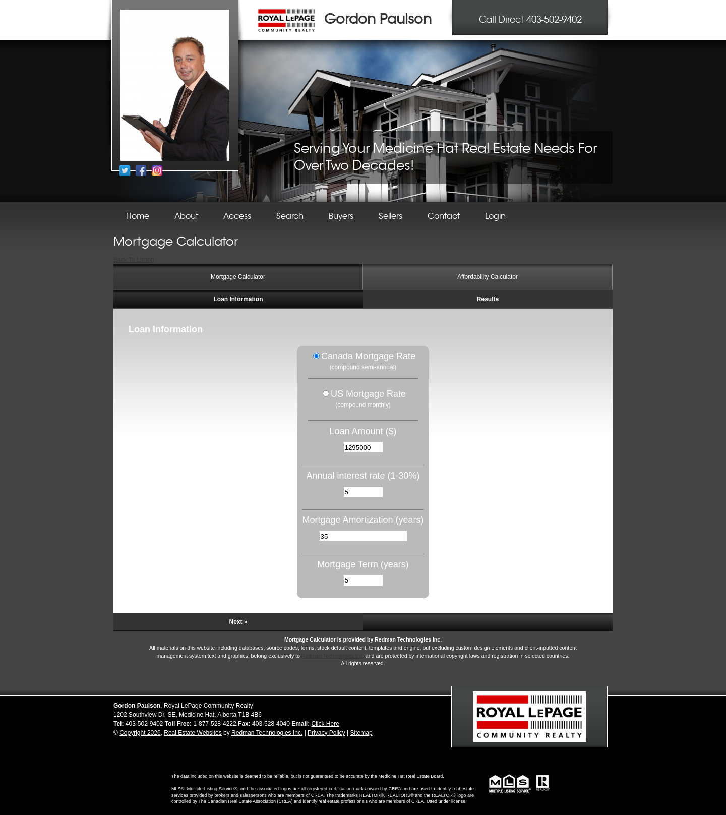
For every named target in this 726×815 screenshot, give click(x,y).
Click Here (325, 723)
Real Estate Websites (193, 732)
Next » (238, 621)
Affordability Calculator (487, 276)
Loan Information (238, 299)
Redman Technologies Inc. (332, 656)
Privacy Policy (326, 732)
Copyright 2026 (139, 732)
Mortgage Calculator (238, 276)
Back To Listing (133, 259)
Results (488, 299)
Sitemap (361, 732)
